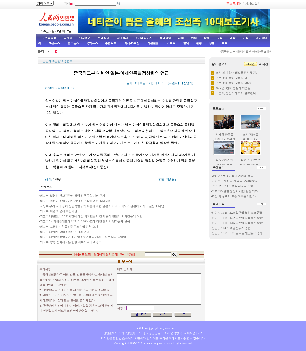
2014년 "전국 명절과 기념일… (234, 88)
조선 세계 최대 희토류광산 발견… (237, 72)
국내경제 (122, 38)
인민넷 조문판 (51, 61)
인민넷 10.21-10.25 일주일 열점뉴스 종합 (237, 233)
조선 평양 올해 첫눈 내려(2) (233, 83)
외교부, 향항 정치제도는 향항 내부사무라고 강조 (71, 242)
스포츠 (170, 43)
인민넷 (56, 179)
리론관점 (153, 43)
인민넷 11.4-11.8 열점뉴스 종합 (231, 228)
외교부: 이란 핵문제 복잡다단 (58, 211)
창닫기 (187, 83)
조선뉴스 (54, 43)
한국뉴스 (73, 43)
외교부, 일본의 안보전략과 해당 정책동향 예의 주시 (72, 195)
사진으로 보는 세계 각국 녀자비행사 (235, 181)
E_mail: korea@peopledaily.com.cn (153, 328)
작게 (149, 83)
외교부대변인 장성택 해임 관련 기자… (236, 191)
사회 (181, 38)
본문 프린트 (82, 254)
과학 (232, 38)
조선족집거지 (143, 38)
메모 (160, 83)
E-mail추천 (127, 254)
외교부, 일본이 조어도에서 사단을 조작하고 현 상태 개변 (76, 201)
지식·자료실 (132, 43)
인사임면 (85, 38)
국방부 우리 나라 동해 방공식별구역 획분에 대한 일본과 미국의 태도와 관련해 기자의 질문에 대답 (102, 206)
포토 (225, 43)
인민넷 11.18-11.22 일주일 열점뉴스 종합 (237, 217)
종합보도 (110, 43)
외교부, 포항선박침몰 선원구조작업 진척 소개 (69, 226)
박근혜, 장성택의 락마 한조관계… (237, 93)
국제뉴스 (92, 43)
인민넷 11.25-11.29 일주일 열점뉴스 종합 (237, 212)
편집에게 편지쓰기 (105, 254)
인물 (194, 38)
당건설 (67, 38)
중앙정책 (165, 38)
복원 (142, 83)
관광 (199, 43)
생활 (212, 43)
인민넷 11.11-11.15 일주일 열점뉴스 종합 (237, 223)
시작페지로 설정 (250, 3)
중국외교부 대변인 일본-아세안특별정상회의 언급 (254, 51)
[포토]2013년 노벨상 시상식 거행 (232, 186)
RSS (199, 333)
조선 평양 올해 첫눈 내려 (231, 78)
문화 (207, 38)
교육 (220, 38)
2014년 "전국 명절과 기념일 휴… (232, 175)
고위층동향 (49, 38)
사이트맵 (190, 333)
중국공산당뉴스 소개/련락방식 (162, 333)
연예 (185, 43)
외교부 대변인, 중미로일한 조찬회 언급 (64, 232)
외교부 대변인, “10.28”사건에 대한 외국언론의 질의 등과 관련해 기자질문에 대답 (91, 216)
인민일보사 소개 (113, 333)
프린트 (173, 83)
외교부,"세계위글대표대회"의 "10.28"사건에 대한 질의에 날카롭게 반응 (85, 221)
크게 (136, 83)
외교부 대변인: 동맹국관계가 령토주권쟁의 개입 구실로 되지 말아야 (83, 237)
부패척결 (103, 38)
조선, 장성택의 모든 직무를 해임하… (235, 196)
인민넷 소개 (133, 333)
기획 (245, 38)
